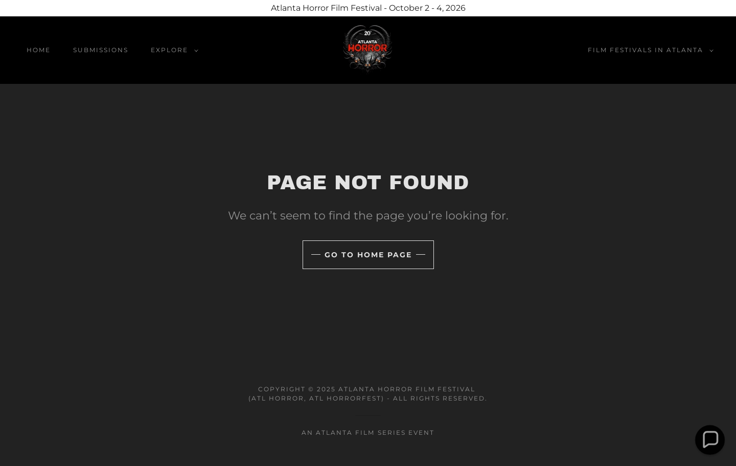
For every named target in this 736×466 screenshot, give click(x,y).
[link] (368, 49)
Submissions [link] (100, 50)
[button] (172, 50)
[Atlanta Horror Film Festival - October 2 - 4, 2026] (368, 8)
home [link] (39, 50)
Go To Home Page (368, 254)
